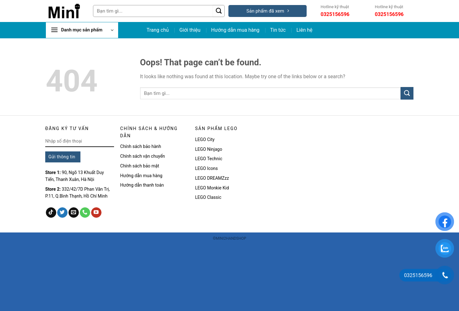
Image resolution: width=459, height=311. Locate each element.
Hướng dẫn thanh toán (142, 185)
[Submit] (219, 11)
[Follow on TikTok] (51, 212)
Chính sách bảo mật (139, 165)
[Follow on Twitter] (62, 212)
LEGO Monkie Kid (212, 187)
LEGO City (205, 139)
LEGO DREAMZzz (212, 178)
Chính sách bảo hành (140, 146)
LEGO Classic (208, 197)
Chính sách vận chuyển (142, 156)
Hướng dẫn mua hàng (235, 30)
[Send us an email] (73, 212)
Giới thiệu (189, 30)
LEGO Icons (207, 168)
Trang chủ (157, 30)
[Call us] (85, 212)
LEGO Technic (208, 158)
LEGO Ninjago (208, 149)
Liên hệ (304, 30)
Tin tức (278, 30)
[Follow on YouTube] (96, 212)
